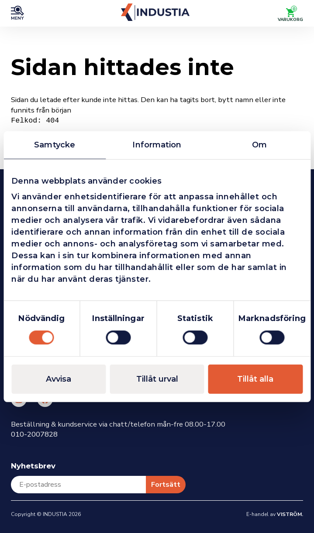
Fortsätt (165, 484)
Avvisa (58, 378)
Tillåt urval (157, 378)
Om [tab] (259, 145)
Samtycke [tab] (54, 145)
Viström (289, 514)
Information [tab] (156, 145)
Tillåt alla (255, 378)
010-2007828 (34, 434)
